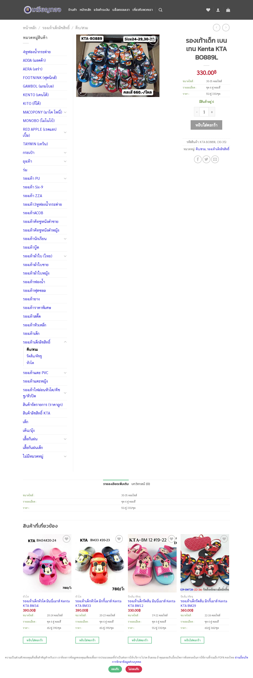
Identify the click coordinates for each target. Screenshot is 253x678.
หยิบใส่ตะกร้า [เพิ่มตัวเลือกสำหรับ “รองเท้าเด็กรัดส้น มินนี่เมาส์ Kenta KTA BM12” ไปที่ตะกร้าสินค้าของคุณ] (140, 640)
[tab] (116, 484)
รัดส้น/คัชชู (34, 356)
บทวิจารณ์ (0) (140, 484)
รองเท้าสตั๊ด (32, 316)
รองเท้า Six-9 (33, 186)
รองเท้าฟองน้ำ (34, 281)
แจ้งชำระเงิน (102, 9)
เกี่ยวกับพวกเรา (142, 9)
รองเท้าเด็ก (31, 333)
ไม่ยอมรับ (133, 669)
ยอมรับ (115, 669)
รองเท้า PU (31, 178)
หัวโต (30, 362)
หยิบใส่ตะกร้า (206, 124)
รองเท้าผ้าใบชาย (36, 264)
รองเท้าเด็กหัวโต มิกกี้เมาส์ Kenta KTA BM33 (98, 603)
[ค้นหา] (160, 10)
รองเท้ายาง (31, 298)
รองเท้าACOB (33, 212)
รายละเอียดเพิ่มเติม (116, 484)
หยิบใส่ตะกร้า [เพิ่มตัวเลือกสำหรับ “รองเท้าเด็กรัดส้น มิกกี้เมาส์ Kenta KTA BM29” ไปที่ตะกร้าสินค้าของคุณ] (192, 640)
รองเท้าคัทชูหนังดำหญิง (41, 229)
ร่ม (25, 169)
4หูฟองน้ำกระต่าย (37, 51)
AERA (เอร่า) (32, 68)
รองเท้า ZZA (32, 195)
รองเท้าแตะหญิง (35, 380)
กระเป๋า (28, 152)
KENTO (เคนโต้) (36, 94)
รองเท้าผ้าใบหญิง (36, 272)
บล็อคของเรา (121, 9)
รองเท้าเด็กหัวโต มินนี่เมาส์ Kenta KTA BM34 (46, 603)
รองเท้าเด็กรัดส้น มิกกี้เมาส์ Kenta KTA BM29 (204, 603)
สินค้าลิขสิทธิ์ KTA (36, 412)
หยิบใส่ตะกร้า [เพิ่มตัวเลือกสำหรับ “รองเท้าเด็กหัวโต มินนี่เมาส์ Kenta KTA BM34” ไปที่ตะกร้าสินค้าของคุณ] (34, 640)
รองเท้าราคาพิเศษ (37, 307)
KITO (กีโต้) (32, 103)
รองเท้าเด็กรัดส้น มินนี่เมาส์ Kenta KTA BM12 (151, 603)
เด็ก (25, 421)
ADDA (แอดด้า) (34, 60)
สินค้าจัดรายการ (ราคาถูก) (43, 404)
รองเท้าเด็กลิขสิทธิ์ (56, 27)
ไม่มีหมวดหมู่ (33, 456)
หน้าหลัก (85, 9)
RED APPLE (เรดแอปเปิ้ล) (39, 132)
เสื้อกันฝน (30, 438)
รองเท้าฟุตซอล (34, 290)
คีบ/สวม (81, 27)
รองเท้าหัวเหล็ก (34, 324)
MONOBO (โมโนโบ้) (38, 120)
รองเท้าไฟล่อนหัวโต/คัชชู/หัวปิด (41, 392)
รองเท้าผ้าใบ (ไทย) (37, 255)
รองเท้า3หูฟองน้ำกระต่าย (42, 204)
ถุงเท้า (27, 160)
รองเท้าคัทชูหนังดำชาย (40, 221)
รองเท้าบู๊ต (31, 247)
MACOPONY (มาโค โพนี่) (42, 111)
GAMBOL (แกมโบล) (38, 85)
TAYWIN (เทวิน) (35, 143)
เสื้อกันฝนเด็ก (33, 447)
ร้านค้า (72, 9)
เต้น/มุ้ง (29, 430)
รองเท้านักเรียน (35, 238)
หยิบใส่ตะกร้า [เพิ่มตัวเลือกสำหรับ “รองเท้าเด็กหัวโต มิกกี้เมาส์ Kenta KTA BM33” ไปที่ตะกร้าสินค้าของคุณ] (87, 640)
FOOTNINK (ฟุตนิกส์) (40, 77)
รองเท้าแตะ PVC (35, 372)
